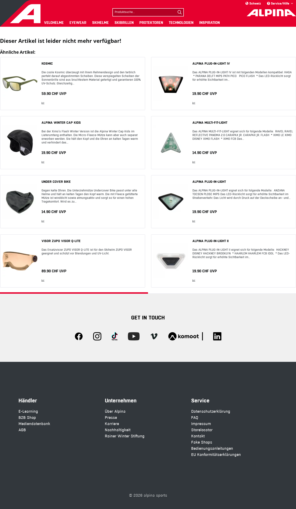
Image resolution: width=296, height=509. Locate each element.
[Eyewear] (78, 23)
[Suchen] (180, 12)
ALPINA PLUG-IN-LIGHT (209, 181)
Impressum (201, 423)
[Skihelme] (100, 23)
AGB (22, 429)
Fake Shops (201, 442)
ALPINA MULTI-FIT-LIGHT (209, 122)
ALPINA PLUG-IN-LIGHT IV (211, 63)
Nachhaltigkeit (118, 429)
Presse (111, 417)
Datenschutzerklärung (210, 411)
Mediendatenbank (34, 423)
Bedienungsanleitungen (212, 448)
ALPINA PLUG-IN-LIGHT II (210, 241)
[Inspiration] (209, 23)
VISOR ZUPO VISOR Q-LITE (61, 241)
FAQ (194, 417)
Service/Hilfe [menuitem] (278, 3)
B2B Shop (27, 417)
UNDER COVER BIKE (56, 181)
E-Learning (28, 411)
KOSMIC (47, 63)
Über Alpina (115, 411)
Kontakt (198, 436)
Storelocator (202, 429)
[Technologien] (181, 23)
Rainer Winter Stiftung (125, 436)
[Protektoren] (151, 23)
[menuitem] (148, 11)
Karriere (112, 423)
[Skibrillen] (124, 23)
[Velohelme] (54, 23)
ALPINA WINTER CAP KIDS (61, 122)
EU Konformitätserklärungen (216, 454)
